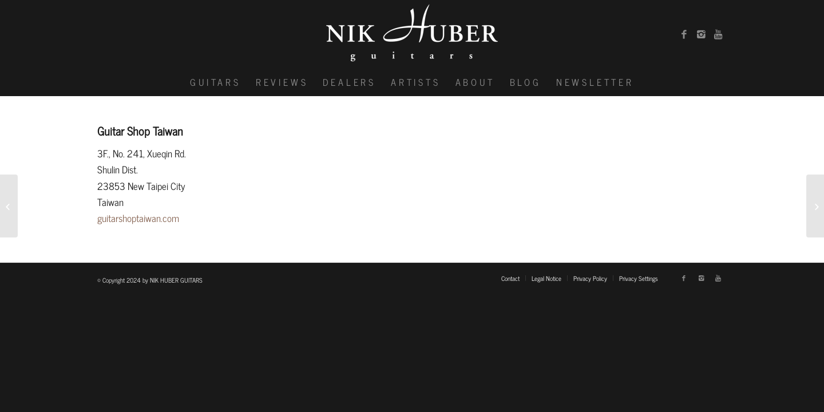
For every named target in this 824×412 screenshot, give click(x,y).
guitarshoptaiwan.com (138, 218)
